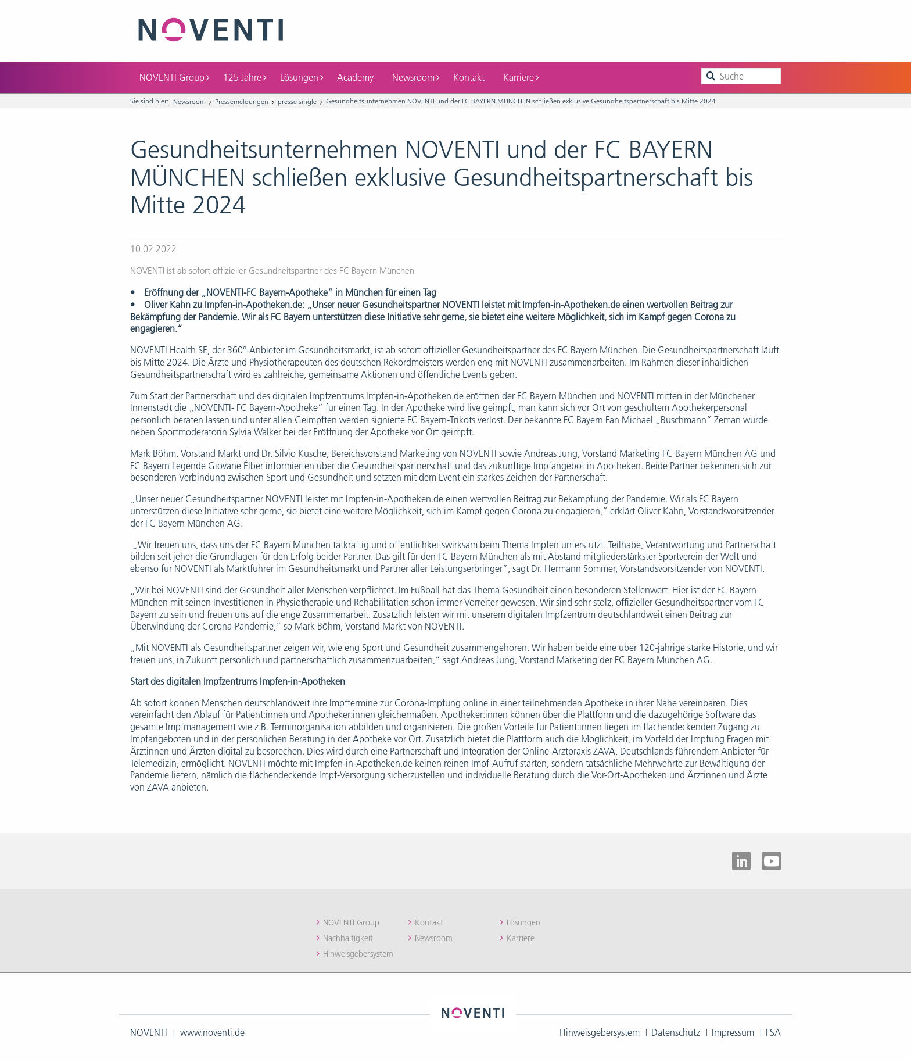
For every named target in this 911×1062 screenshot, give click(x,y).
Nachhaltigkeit (348, 938)
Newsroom (415, 77)
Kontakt (469, 77)
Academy (355, 77)
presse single (297, 101)
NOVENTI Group (174, 77)
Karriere (521, 77)
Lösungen (301, 77)
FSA (773, 1032)
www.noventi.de (212, 1032)
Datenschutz (675, 1032)
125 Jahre (244, 77)
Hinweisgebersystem (358, 954)
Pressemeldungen (241, 101)
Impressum (733, 1032)
